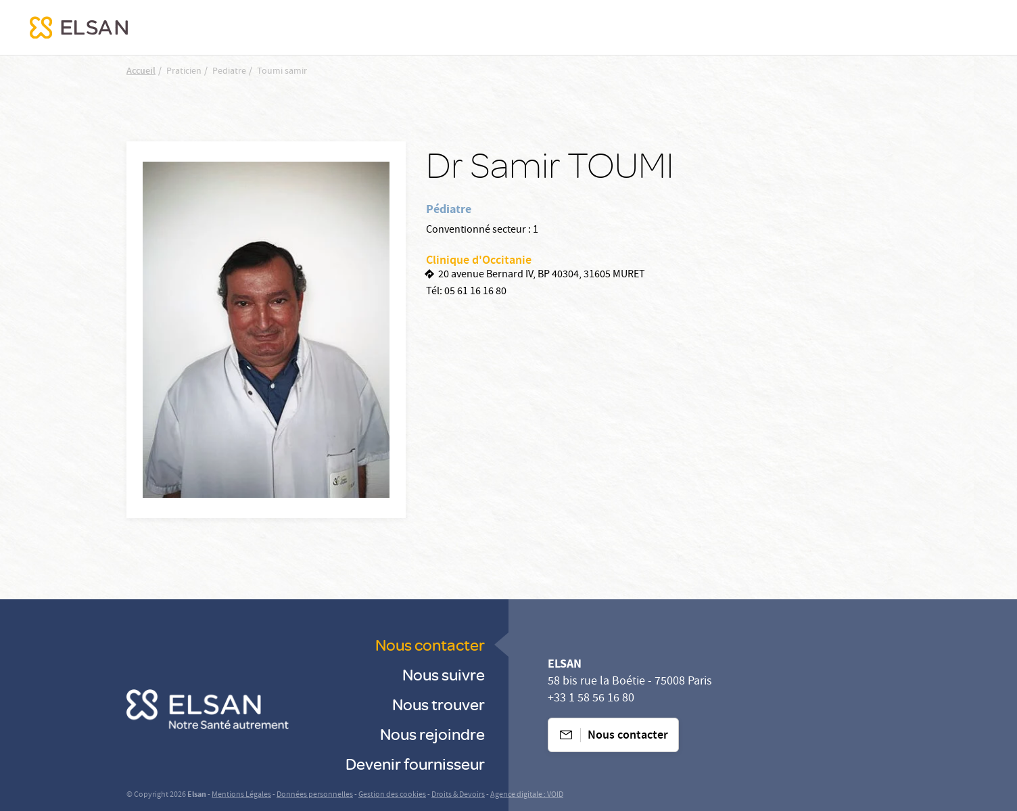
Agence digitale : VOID (526, 795)
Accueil (141, 71)
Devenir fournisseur (415, 763)
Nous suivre (443, 674)
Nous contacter (430, 644)
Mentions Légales (241, 795)
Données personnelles (315, 795)
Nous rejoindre (432, 733)
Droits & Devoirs (458, 795)
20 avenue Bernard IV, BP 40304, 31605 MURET (541, 275)
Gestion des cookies (392, 795)
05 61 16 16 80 (475, 292)
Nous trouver (438, 703)
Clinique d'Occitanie (478, 261)
